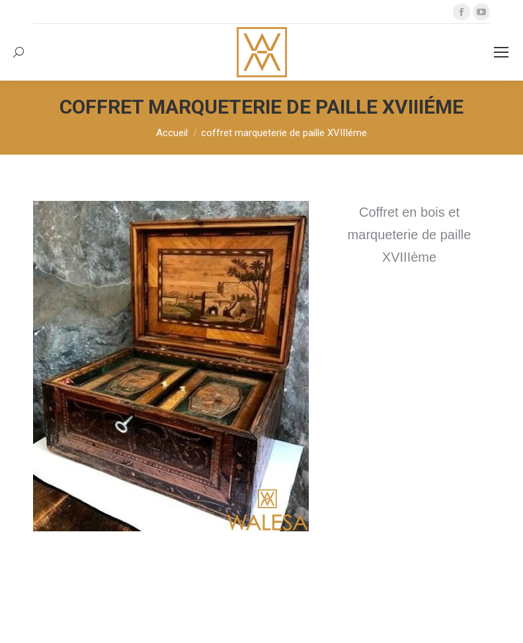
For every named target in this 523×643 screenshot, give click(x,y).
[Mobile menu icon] (501, 52)
